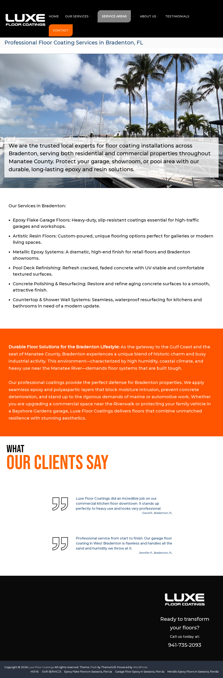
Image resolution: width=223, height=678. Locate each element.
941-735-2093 (184, 645)
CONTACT (60, 30)
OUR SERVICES (77, 16)
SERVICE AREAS (114, 16)
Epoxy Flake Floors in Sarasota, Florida (88, 671)
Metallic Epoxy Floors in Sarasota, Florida (193, 671)
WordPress (140, 667)
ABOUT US (148, 16)
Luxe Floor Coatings (41, 667)
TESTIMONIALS (177, 16)
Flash (93, 667)
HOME (54, 16)
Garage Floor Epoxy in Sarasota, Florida (139, 671)
